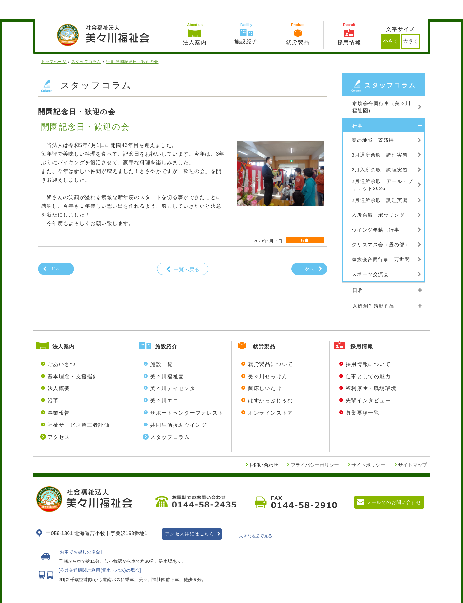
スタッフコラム (170, 418)
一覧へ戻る (186, 250)
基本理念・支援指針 (73, 357)
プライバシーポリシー (315, 445)
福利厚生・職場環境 (371, 369)
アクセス (59, 418)
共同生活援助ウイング (178, 405)
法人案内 (63, 327)
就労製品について (270, 345)
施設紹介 (166, 327)
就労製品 (264, 327)
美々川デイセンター (175, 369)
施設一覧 (161, 345)
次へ (309, 249)
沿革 (53, 381)
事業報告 (59, 393)
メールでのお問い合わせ (394, 483)
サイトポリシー (368, 445)
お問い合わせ (263, 445)
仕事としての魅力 (368, 357)
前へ (56, 249)
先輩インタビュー (368, 381)
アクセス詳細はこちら (189, 514)
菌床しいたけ (265, 369)
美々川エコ (164, 381)
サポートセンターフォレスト (187, 393)
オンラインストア (270, 393)
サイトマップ (412, 445)
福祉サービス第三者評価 (79, 405)
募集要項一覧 (363, 393)
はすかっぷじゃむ (270, 381)
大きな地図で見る (255, 516)
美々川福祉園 (167, 357)
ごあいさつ (62, 345)
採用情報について (368, 345)
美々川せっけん (267, 357)
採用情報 (361, 327)
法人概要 (59, 369)
